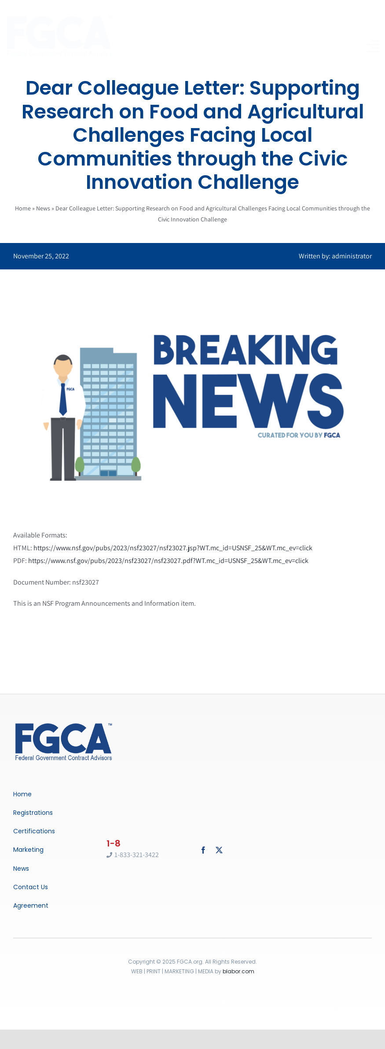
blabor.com (238, 971)
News (43, 208)
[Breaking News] (63, 724)
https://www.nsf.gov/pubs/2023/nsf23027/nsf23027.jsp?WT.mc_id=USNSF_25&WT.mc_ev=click (172, 547)
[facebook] (203, 850)
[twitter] (219, 850)
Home (23, 208)
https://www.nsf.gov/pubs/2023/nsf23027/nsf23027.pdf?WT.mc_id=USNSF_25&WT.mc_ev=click (168, 560)
